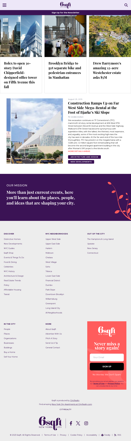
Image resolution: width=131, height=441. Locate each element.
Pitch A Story (51, 338)
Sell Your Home (11, 357)
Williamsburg (51, 299)
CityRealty (74, 400)
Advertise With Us (54, 334)
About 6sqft (51, 329)
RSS (117, 435)
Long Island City (53, 308)
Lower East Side (53, 276)
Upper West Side (53, 239)
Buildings (8, 347)
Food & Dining (10, 262)
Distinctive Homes (12, 239)
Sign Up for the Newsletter (65, 12)
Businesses (9, 343)
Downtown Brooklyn (55, 294)
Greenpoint (51, 303)
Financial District (53, 280)
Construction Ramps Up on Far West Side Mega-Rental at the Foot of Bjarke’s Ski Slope (93, 108)
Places (7, 334)
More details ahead (79, 151)
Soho (48, 267)
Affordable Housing (12, 290)
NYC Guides (9, 248)
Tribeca (49, 271)
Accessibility (91, 435)
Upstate (90, 244)
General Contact (53, 347)
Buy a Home (9, 352)
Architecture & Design (14, 276)
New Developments (81, 162)
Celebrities (8, 267)
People (7, 329)
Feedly (105, 435)
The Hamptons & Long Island (100, 239)
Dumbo (49, 285)
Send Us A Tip (52, 343)
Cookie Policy (76, 435)
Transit (7, 294)
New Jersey (92, 248)
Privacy (63, 435)
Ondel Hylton (77, 117)
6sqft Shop (8, 253)
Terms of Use (99, 384)
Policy (6, 285)
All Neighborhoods (54, 313)
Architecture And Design (84, 157)
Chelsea (49, 257)
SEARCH (126, 5)
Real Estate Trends (12, 280)
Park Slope (50, 290)
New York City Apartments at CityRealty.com (72, 404)
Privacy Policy (114, 384)
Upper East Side (53, 244)
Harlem (49, 248)
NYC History (9, 271)
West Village (51, 262)
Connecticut (92, 253)
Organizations (10, 338)
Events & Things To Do (14, 257)
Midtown (49, 253)
